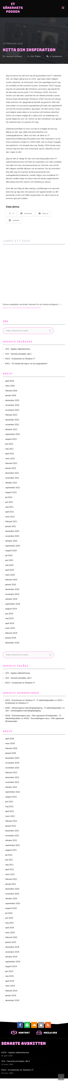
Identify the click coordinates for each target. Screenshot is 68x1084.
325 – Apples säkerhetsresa (17, 349)
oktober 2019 (11, 599)
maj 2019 (9, 618)
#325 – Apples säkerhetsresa (15, 1052)
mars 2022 (10, 458)
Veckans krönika (14, 56)
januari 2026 (10, 395)
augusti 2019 (11, 608)
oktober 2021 (11, 482)
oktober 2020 (11, 541)
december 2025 (12, 400)
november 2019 (12, 594)
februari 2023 (11, 415)
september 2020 (12, 546)
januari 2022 (10, 468)
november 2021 (12, 478)
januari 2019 (10, 638)
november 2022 (12, 424)
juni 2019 (9, 613)
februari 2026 (11, 390)
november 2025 (12, 405)
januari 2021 (10, 526)
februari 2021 (11, 521)
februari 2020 (11, 579)
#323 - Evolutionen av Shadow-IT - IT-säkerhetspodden (29, 700)
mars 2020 (10, 575)
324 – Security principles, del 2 (18, 354)
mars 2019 (10, 628)
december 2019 (12, 589)
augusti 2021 (11, 492)
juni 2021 (9, 502)
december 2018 (12, 642)
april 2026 (9, 381)
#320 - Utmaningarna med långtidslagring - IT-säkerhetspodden (33, 708)
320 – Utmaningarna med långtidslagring (23, 710)
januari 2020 (10, 584)
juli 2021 (8, 497)
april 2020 (9, 570)
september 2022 (12, 434)
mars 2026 (10, 385)
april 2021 (9, 512)
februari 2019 (11, 633)
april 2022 (9, 453)
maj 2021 (9, 507)
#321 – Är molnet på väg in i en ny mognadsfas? (26, 363)
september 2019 (12, 604)
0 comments (56, 56)
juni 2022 (9, 444)
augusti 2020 (11, 550)
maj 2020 (9, 565)
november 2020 (12, 536)
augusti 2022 (11, 439)
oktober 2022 (11, 429)
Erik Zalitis (36, 56)
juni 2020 (9, 560)
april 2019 (9, 623)
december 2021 (12, 473)
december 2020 (12, 531)
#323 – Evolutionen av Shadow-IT (20, 358)
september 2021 (12, 487)
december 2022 (12, 419)
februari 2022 (11, 463)
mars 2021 (10, 516)
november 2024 (12, 410)
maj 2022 (9, 449)
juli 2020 (8, 555)
